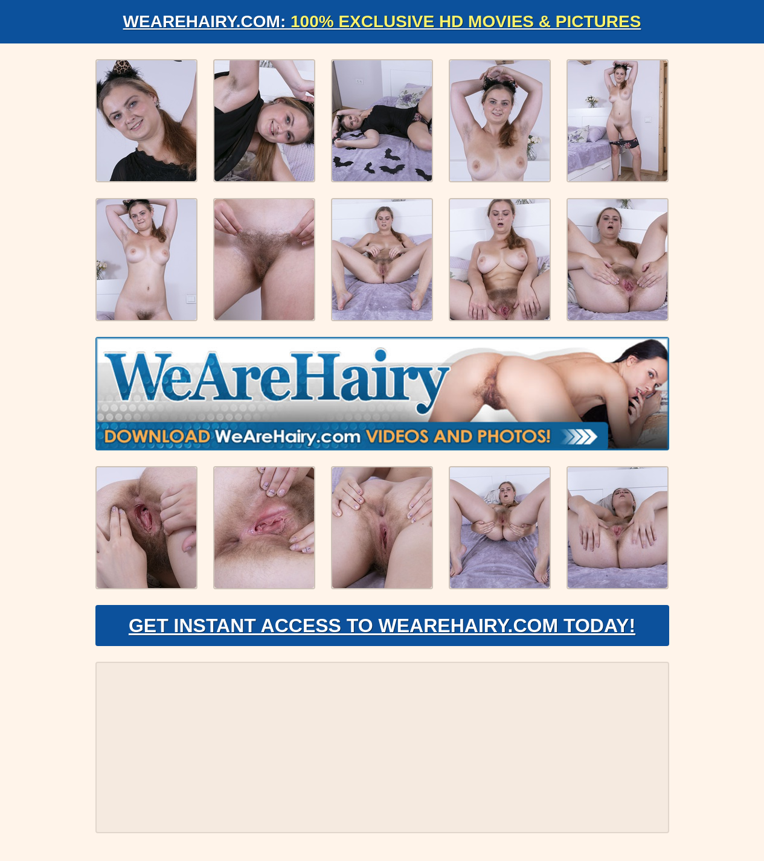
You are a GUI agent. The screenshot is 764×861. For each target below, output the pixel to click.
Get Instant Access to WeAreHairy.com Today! (382, 625)
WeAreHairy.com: (382, 21)
